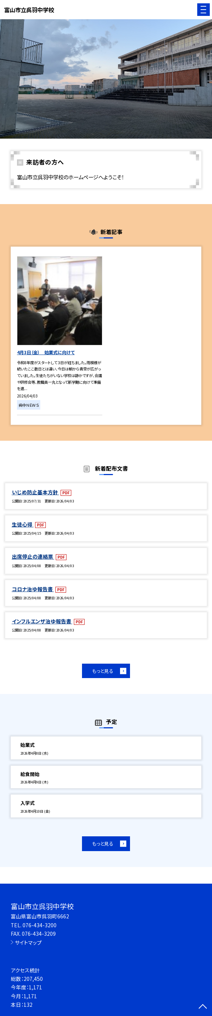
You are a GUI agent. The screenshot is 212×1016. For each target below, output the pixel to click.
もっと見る (102, 670)
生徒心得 (23, 524)
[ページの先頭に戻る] (203, 1007)
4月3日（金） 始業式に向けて (46, 352)
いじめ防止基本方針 (35, 492)
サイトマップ (28, 942)
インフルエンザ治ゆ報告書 (42, 621)
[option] (106, 79)
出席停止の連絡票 (33, 556)
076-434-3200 (40, 925)
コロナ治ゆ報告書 (33, 589)
